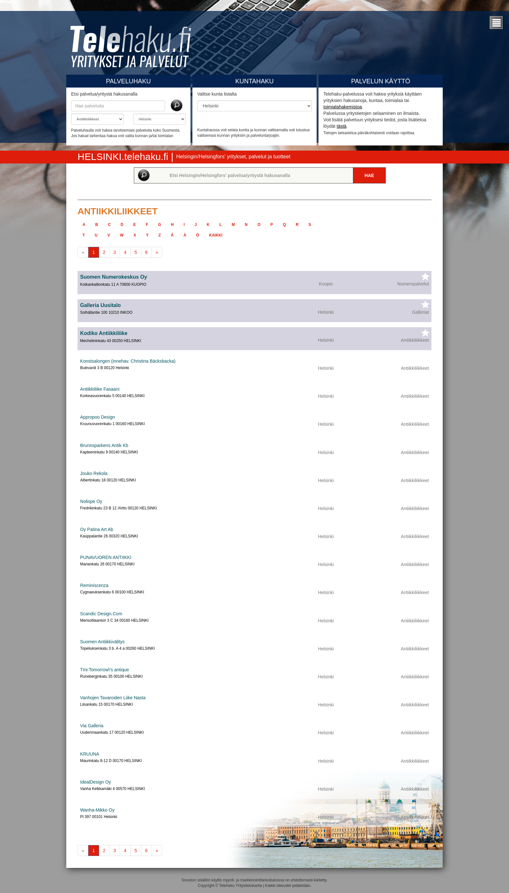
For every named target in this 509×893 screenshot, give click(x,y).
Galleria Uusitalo (100, 305)
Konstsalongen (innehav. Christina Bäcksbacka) (127, 361)
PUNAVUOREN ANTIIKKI (105, 557)
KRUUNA (89, 754)
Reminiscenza (94, 585)
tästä (341, 126)
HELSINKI (124, 156)
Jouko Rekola (93, 473)
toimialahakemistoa (342, 106)
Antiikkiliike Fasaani (99, 389)
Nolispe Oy (91, 501)
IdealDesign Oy (95, 782)
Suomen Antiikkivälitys (102, 641)
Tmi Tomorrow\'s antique (104, 669)
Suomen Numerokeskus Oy (113, 277)
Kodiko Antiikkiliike (103, 333)
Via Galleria (91, 725)
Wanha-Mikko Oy (97, 810)
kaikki (215, 235)
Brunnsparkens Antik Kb (104, 445)
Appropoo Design (97, 417)
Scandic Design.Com (101, 613)
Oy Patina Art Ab (96, 529)
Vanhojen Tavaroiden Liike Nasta (112, 697)
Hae (369, 175)
